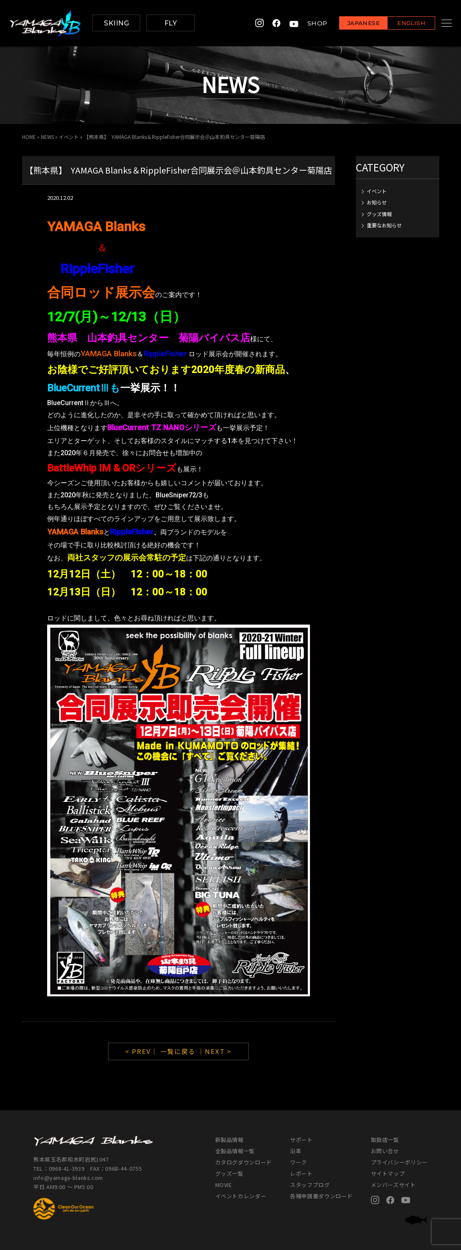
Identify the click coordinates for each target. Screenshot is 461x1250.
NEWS (48, 136)
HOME (29, 136)
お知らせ (377, 202)
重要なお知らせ (384, 225)
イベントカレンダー (241, 1196)
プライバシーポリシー (399, 1162)
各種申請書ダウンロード (321, 1196)
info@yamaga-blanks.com (68, 1178)
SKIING (116, 23)
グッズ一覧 (229, 1173)
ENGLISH (401, 24)
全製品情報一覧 (235, 1151)
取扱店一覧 (385, 1140)
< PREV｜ (142, 1051)
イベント (70, 136)
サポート (301, 1140)
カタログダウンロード (243, 1162)
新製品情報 (229, 1140)
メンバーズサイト (393, 1185)
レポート (301, 1173)
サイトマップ (388, 1173)
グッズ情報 (379, 213)
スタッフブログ (310, 1185)
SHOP (307, 23)
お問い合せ (385, 1151)
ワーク (298, 1162)
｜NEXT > (215, 1051)
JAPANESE (353, 24)
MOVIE (223, 1185)
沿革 (295, 1151)
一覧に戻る (178, 1051)
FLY (170, 23)
